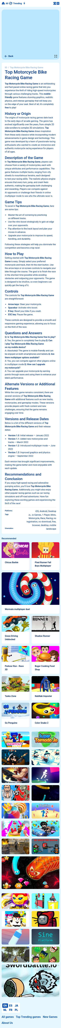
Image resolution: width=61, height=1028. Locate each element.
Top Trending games (28, 1016)
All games (8, 1016)
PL (16, 1010)
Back (8, 56)
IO (6, 67)
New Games (50, 1016)
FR (10, 1010)
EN (5, 1005)
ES (10, 1005)
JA (16, 1005)
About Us (7, 1022)
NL (5, 1010)
